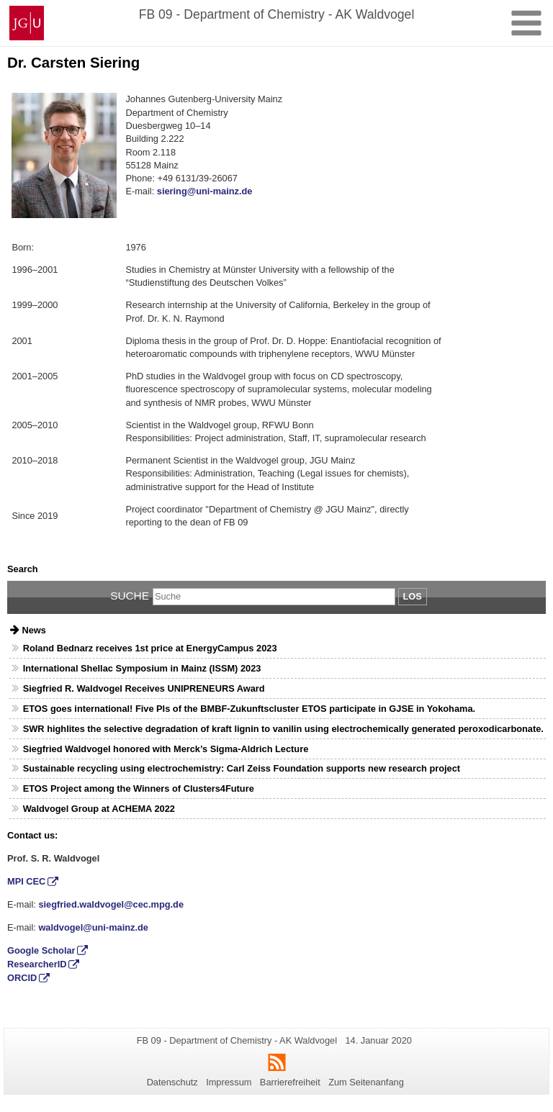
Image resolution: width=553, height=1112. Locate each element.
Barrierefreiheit (290, 1082)
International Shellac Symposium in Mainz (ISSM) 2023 (142, 668)
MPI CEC (26, 881)
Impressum (228, 1082)
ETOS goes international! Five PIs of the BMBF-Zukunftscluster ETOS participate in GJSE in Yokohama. (249, 708)
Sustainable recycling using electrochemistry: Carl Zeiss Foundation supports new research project (241, 768)
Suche (129, 595)
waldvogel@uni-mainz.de (93, 927)
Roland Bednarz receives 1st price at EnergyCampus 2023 (150, 648)
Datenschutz (172, 1082)
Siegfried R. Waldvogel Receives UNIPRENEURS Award (144, 688)
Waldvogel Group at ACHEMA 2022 (99, 808)
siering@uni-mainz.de (205, 191)
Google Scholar (41, 950)
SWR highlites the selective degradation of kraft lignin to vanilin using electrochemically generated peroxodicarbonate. (283, 728)
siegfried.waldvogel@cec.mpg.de (111, 904)
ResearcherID (37, 964)
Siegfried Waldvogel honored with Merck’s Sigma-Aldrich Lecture (166, 748)
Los (412, 596)
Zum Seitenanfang (366, 1082)
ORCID (22, 977)
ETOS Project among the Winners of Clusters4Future (138, 788)
